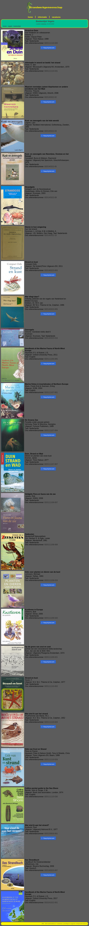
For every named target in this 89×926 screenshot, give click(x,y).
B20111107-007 (51, 464)
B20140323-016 (51, 338)
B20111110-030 (51, 797)
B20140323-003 (51, 270)
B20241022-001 (51, 903)
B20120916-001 (51, 834)
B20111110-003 (51, 686)
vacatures (56, 17)
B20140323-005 (51, 309)
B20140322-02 (50, 97)
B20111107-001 (51, 392)
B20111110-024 (51, 722)
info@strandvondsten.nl (81, 923)
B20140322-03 (50, 131)
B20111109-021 (51, 657)
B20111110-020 (51, 43)
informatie (42, 17)
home (30, 17)
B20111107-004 (51, 430)
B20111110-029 (51, 759)
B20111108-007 (51, 502)
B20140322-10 (50, 235)
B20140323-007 (51, 870)
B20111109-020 (51, 618)
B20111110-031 (51, 71)
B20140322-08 (50, 197)
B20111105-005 (51, 359)
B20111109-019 (51, 580)
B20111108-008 (51, 545)
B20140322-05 (50, 166)
